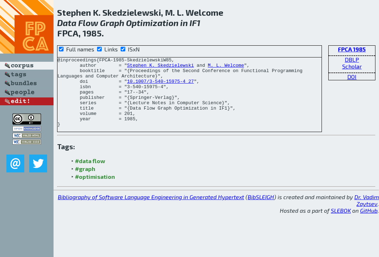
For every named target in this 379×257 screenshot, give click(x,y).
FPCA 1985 (352, 49)
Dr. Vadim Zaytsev (366, 214)
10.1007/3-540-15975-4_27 (160, 86)
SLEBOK (341, 224)
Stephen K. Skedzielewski (160, 67)
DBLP (352, 59)
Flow (88, 22)
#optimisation (95, 190)
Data (66, 22)
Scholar (352, 66)
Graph (112, 22)
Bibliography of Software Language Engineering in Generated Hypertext (151, 210)
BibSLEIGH (261, 210)
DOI (352, 76)
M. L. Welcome (226, 67)
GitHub (369, 224)
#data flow (90, 174)
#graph (85, 182)
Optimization (152, 22)
